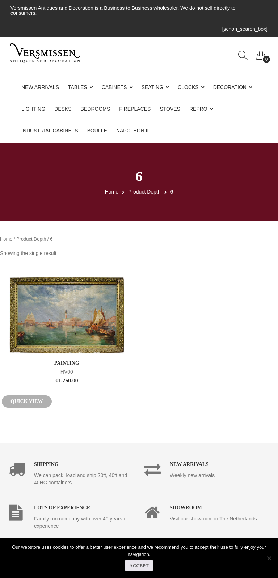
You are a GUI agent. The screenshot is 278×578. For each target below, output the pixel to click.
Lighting (33, 109)
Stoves (170, 109)
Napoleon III (133, 130)
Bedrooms (95, 109)
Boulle (97, 130)
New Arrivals (40, 87)
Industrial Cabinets (49, 130)
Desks (62, 109)
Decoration (230, 87)
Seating (152, 87)
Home (111, 192)
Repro (198, 109)
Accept (138, 565)
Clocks (188, 87)
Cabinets (114, 87)
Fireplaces (135, 109)
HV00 (67, 371)
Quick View (26, 401)
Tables (77, 87)
